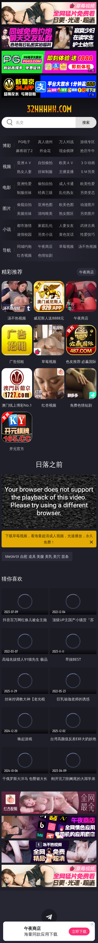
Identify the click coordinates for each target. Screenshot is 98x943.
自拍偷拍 (45, 162)
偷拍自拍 (45, 183)
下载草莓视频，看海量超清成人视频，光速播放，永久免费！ (49, 539)
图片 (7, 208)
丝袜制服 (45, 171)
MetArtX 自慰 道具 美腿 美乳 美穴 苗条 (37, 556)
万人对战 (66, 141)
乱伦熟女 (66, 192)
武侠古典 (87, 225)
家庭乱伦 (45, 225)
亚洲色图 (45, 204)
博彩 (7, 145)
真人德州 (45, 141)
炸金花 (45, 150)
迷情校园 (24, 234)
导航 (7, 250)
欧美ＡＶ (66, 162)
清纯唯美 (45, 213)
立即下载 (79, 931)
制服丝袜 (24, 192)
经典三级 (45, 192)
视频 (7, 166)
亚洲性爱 (24, 183)
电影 (7, 187)
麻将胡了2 (24, 150)
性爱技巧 (87, 234)
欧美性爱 (87, 183)
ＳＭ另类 (87, 171)
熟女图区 (66, 213)
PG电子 (24, 141)
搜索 (86, 122)
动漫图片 (87, 204)
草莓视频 (66, 246)
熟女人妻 (24, 171)
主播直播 (66, 171)
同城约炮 (24, 246)
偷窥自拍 (24, 204)
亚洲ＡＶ (24, 162)
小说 (7, 229)
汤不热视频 (87, 246)
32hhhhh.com (49, 109)
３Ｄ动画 (87, 162)
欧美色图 (66, 204)
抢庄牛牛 (87, 150)
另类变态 (87, 192)
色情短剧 (45, 255)
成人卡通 (66, 183)
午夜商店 (45, 246)
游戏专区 (87, 141)
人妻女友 (66, 225)
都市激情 (24, 225)
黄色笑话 (66, 234)
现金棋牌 (66, 150)
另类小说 (45, 234)
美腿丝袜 (24, 213)
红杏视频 (24, 255)
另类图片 (87, 213)
